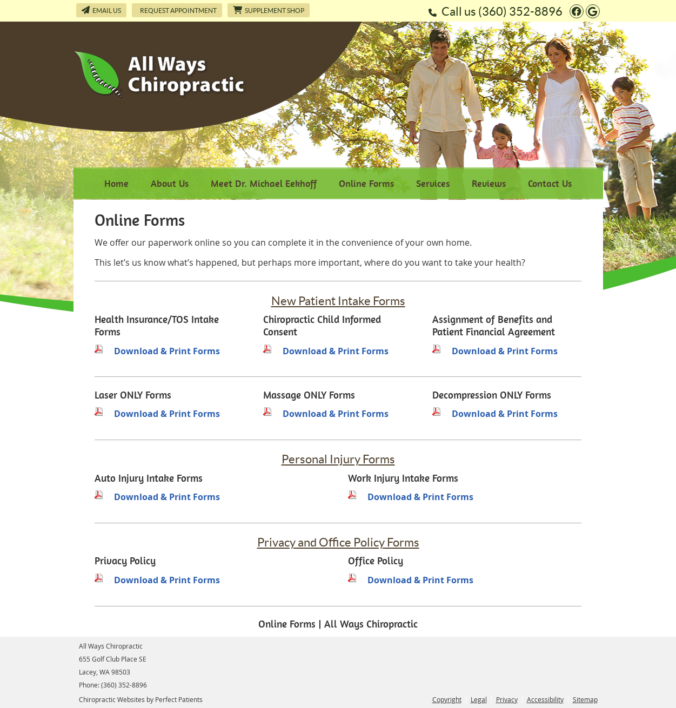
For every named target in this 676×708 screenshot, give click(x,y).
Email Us (101, 10)
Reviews (489, 183)
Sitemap (585, 699)
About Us (170, 183)
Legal (479, 699)
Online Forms (366, 183)
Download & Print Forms (167, 351)
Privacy (507, 699)
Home (116, 183)
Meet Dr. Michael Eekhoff (264, 183)
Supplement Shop (268, 10)
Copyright (446, 699)
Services (433, 183)
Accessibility (545, 699)
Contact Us (550, 183)
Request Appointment (178, 10)
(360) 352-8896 (520, 11)
